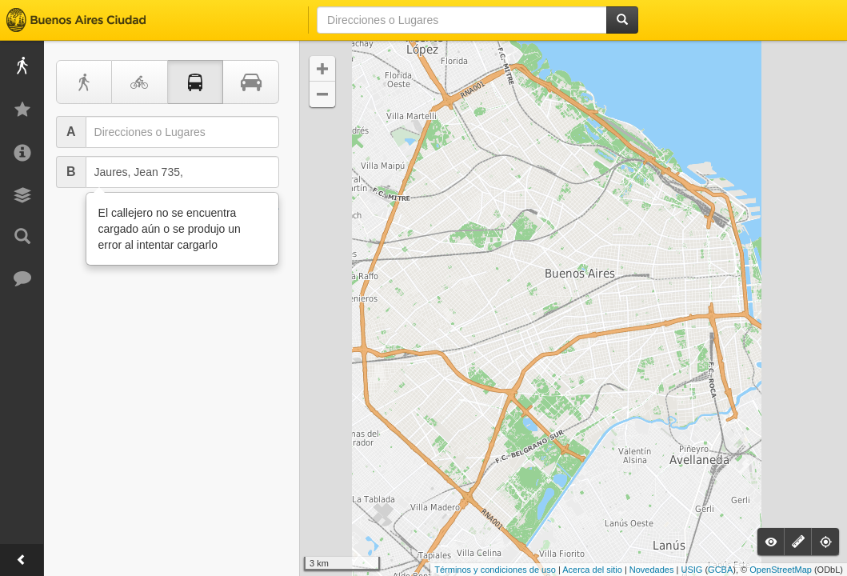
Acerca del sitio (592, 569)
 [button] (322, 94)
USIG (691, 569)
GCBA (720, 569)
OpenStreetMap (780, 569)
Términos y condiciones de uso (495, 569)
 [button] (322, 68)
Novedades (651, 569)
